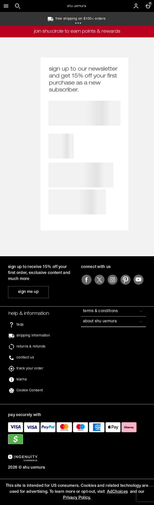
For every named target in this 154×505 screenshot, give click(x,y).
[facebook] (86, 279)
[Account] (136, 6)
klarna (21, 379)
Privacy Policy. (77, 498)
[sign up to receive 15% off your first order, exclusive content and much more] (28, 292)
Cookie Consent (29, 390)
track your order (29, 368)
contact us (25, 357)
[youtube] (138, 279)
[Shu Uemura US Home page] (76, 5)
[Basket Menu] (148, 6)
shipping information (33, 335)
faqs (20, 325)
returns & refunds (30, 346)
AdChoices (117, 492)
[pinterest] (125, 279)
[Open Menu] (6, 6)
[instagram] (112, 279)
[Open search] (18, 6)
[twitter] (99, 279)
